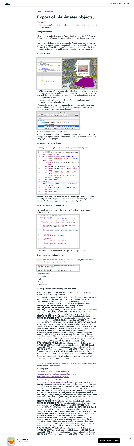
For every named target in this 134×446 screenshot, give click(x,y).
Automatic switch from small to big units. (53, 376)
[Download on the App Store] (109, 441)
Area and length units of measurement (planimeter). (57, 374)
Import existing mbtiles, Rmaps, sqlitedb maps (55, 382)
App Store (41, 22)
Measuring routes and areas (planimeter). (53, 371)
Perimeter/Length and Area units (49, 379)
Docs (7, 3)
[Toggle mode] (120, 3)
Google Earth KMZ (44, 38)
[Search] (114, 3)
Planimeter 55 (48, 11)
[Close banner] (130, 439)
